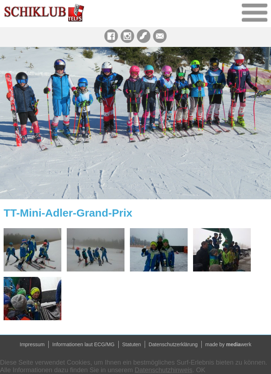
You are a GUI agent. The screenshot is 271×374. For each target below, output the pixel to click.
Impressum (32, 344)
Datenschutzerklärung (173, 344)
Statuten (131, 344)
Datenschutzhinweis (163, 370)
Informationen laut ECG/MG (83, 344)
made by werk (228, 344)
